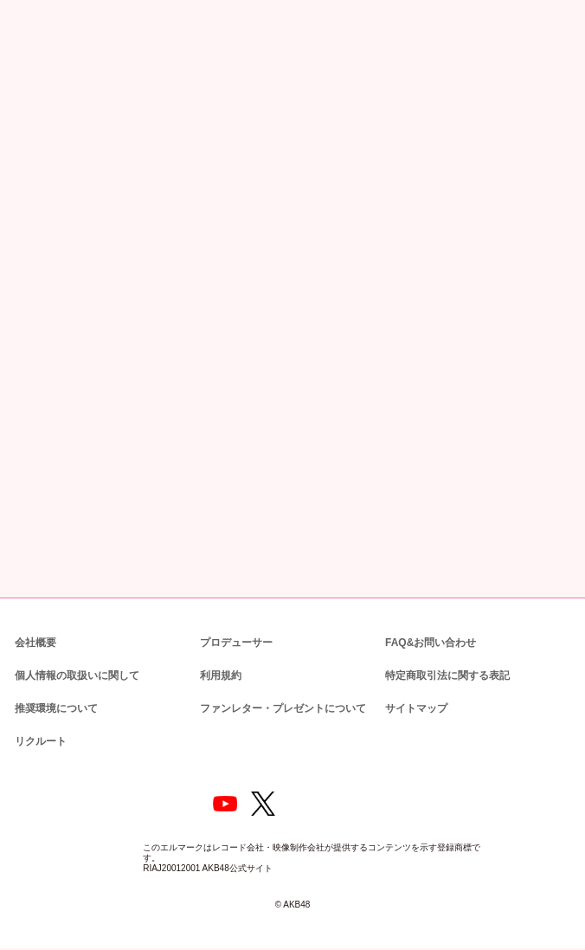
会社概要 (35, 641)
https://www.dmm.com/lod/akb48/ (98, 436)
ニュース (63, 89)
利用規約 (220, 674)
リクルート (38, 740)
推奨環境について (54, 707)
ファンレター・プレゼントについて (274, 707)
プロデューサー (233, 641)
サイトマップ (412, 707)
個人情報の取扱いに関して (75, 674)
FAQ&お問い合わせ (430, 641)
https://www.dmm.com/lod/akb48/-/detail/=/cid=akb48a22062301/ (158, 398)
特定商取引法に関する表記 (446, 674)
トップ (23, 89)
